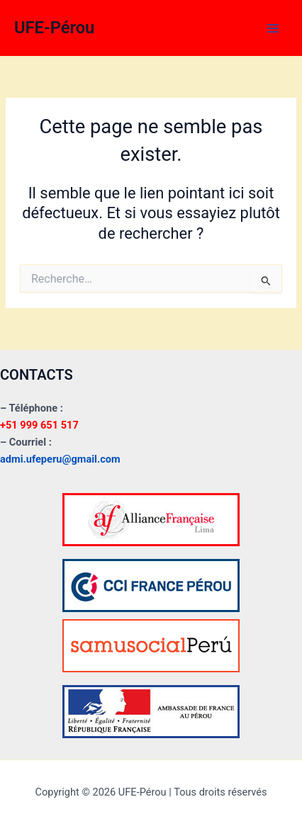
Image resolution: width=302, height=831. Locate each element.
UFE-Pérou (54, 28)
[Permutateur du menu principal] (273, 28)
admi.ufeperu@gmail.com (60, 459)
